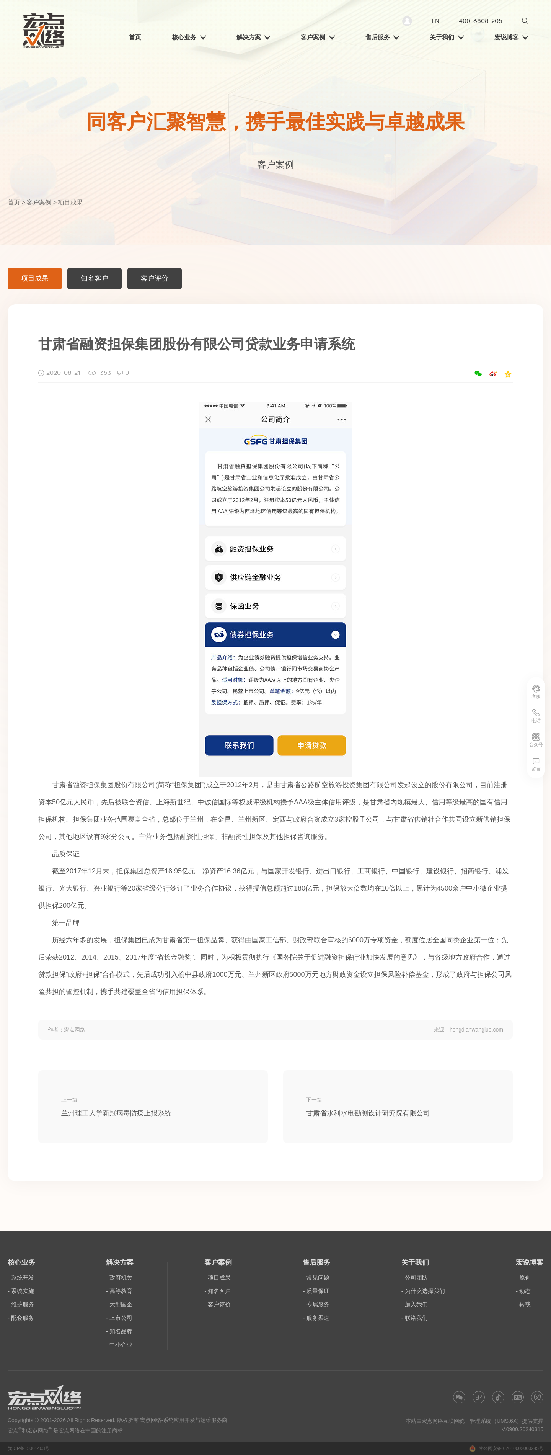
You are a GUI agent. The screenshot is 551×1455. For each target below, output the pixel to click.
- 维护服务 (21, 1304)
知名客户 (94, 278)
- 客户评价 (217, 1304)
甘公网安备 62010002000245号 (506, 1448)
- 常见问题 (316, 1277)
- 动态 (523, 1291)
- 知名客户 (217, 1291)
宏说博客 (529, 1262)
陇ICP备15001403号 (28, 1448)
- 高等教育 (119, 1291)
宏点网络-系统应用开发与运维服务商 (184, 1420)
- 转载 (523, 1304)
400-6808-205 (480, 21)
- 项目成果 (217, 1277)
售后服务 (316, 1262)
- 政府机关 (119, 1277)
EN (435, 21)
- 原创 (523, 1277)
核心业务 (21, 1262)
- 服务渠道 (316, 1317)
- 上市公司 (119, 1317)
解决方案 (120, 1262)
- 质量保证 (316, 1291)
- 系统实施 (21, 1291)
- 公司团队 (414, 1277)
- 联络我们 (414, 1317)
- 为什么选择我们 (423, 1291)
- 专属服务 (316, 1304)
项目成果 (35, 278)
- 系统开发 (21, 1277)
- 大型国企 (119, 1304)
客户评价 (154, 278)
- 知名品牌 (119, 1331)
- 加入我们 (414, 1304)
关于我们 (415, 1262)
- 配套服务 (21, 1317)
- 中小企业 (119, 1344)
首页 (14, 202)
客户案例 (39, 202)
